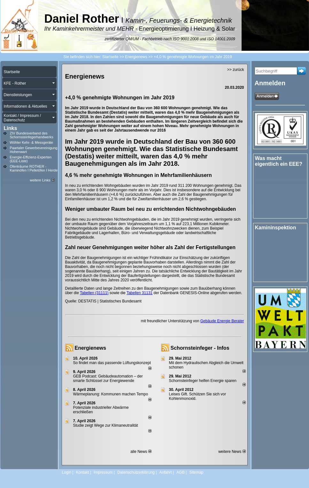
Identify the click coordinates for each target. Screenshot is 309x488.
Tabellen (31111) (94, 293)
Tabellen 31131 (139, 293)
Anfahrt (165, 472)
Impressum (103, 472)
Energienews (90, 348)
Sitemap (196, 472)
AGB (180, 472)
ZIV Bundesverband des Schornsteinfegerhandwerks (31, 135)
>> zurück (235, 69)
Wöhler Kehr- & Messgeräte (31, 142)
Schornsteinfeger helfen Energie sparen (202, 380)
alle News (140, 451)
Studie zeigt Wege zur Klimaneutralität (105, 425)
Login (66, 472)
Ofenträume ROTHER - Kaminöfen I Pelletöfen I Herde (34, 168)
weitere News (231, 451)
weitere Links (42, 180)
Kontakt (82, 472)
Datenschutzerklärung (136, 472)
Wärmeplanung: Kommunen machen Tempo (110, 394)
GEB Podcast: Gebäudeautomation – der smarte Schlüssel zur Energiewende (108, 378)
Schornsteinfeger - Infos (200, 348)
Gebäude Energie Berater (222, 321)
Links (10, 128)
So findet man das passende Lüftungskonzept (112, 363)
